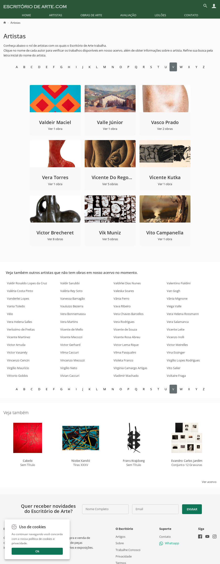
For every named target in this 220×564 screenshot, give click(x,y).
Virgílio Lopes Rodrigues (183, 360)
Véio (10, 314)
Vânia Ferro (121, 298)
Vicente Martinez (18, 337)
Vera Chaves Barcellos (128, 314)
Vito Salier (173, 368)
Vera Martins (69, 322)
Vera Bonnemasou (73, 314)
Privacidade (124, 556)
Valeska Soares (123, 291)
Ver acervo (209, 482)
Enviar (192, 509)
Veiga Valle (174, 306)
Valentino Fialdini (178, 283)
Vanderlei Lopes (18, 298)
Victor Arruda (16, 345)
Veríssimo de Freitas (21, 329)
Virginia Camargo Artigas (130, 368)
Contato (191, 15)
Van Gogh (173, 291)
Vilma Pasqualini (124, 352)
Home (26, 15)
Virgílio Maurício (18, 368)
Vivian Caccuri (69, 376)
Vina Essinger (176, 352)
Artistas (55, 15)
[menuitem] (26, 15)
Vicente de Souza (125, 329)
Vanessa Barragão (72, 298)
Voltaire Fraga (176, 376)
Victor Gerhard (70, 345)
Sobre (120, 543)
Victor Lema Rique (126, 345)
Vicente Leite (175, 329)
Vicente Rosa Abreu (126, 337)
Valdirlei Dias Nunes (127, 283)
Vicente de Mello (71, 329)
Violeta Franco (123, 360)
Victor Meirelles (177, 345)
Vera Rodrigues (123, 322)
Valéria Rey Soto (71, 291)
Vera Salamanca (178, 322)
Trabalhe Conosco (128, 550)
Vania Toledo (16, 306)
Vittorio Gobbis (17, 376)
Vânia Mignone (177, 298)
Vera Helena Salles (19, 322)
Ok (37, 551)
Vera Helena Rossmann (183, 314)
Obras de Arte (91, 15)
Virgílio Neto (68, 368)
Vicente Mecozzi (71, 337)
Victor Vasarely (17, 352)
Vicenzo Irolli (175, 337)
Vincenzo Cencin (18, 360)
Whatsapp (169, 543)
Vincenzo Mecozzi (72, 360)
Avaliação (128, 15)
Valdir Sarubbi (70, 283)
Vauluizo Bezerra (71, 306)
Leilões (160, 15)
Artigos (120, 536)
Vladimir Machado (126, 376)
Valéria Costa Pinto (20, 291)
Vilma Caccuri (69, 352)
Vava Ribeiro (122, 306)
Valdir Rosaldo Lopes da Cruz (27, 283)
